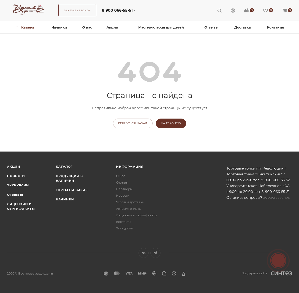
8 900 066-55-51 (117, 10)
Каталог (64, 166)
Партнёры (124, 189)
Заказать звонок (276, 197)
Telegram (155, 253)
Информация (129, 166)
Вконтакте (144, 253)
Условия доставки (130, 202)
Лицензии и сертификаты (136, 215)
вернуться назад (132, 123)
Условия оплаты (128, 208)
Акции (13, 166)
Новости (16, 176)
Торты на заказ (72, 190)
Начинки (65, 199)
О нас (120, 176)
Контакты (123, 222)
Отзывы (15, 194)
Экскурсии (18, 185)
